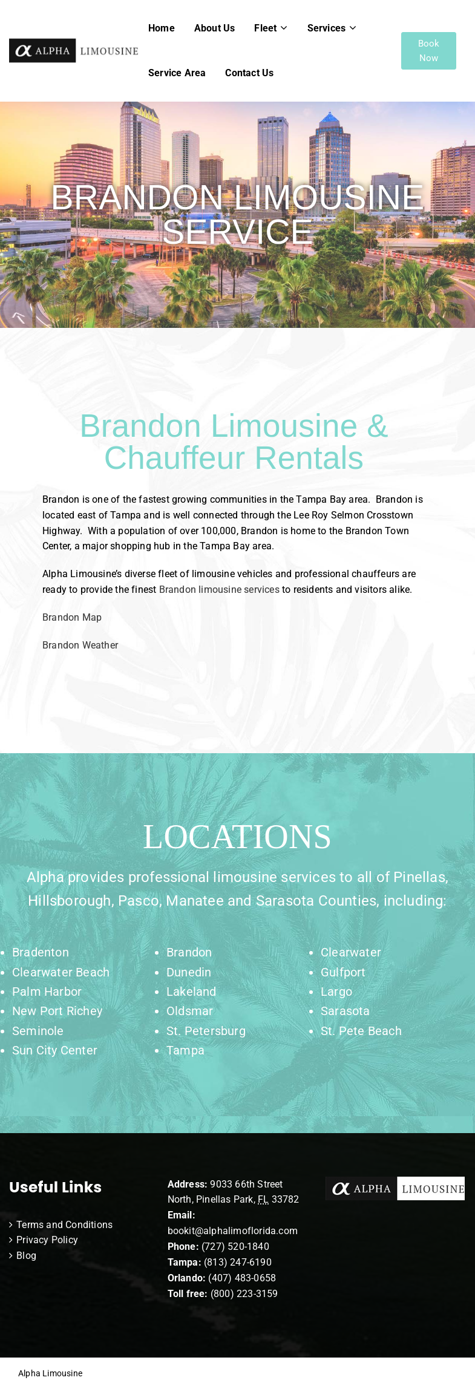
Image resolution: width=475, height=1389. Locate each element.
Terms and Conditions (64, 1224)
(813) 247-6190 (238, 1262)
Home (161, 28)
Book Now (429, 51)
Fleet (265, 28)
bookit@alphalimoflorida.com (233, 1231)
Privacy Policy (47, 1240)
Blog (26, 1255)
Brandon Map (72, 617)
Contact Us (249, 73)
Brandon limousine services (219, 589)
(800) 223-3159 (244, 1293)
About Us (214, 28)
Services (326, 28)
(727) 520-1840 (235, 1246)
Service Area (177, 73)
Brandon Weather (81, 645)
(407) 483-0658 (242, 1278)
